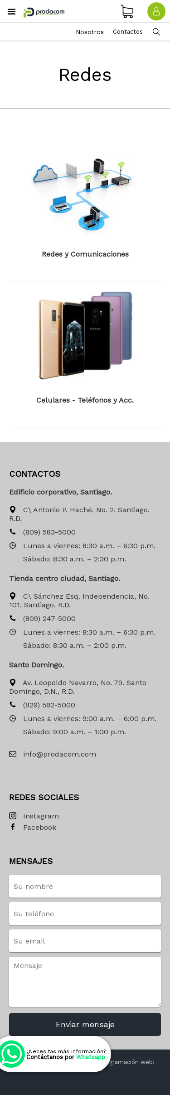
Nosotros (90, 31)
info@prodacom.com (52, 754)
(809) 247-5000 (42, 619)
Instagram (34, 816)
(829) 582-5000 (42, 705)
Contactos (128, 31)
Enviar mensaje (85, 1024)
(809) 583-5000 (42, 532)
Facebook (32, 828)
